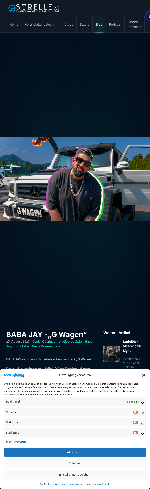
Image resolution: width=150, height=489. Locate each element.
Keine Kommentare (46, 346)
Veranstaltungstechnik (41, 24)
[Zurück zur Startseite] (33, 8)
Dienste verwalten (16, 441)
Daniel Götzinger (44, 341)
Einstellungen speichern (75, 474)
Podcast (115, 24)
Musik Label (21, 346)
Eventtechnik (131, 359)
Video (68, 24)
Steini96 (128, 367)
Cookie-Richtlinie (49, 484)
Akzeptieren (75, 452)
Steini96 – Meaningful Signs (132, 346)
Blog (99, 24)
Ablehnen (74, 463)
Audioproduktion (71, 341)
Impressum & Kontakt (73, 484)
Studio (84, 24)
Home (13, 24)
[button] (144, 375)
